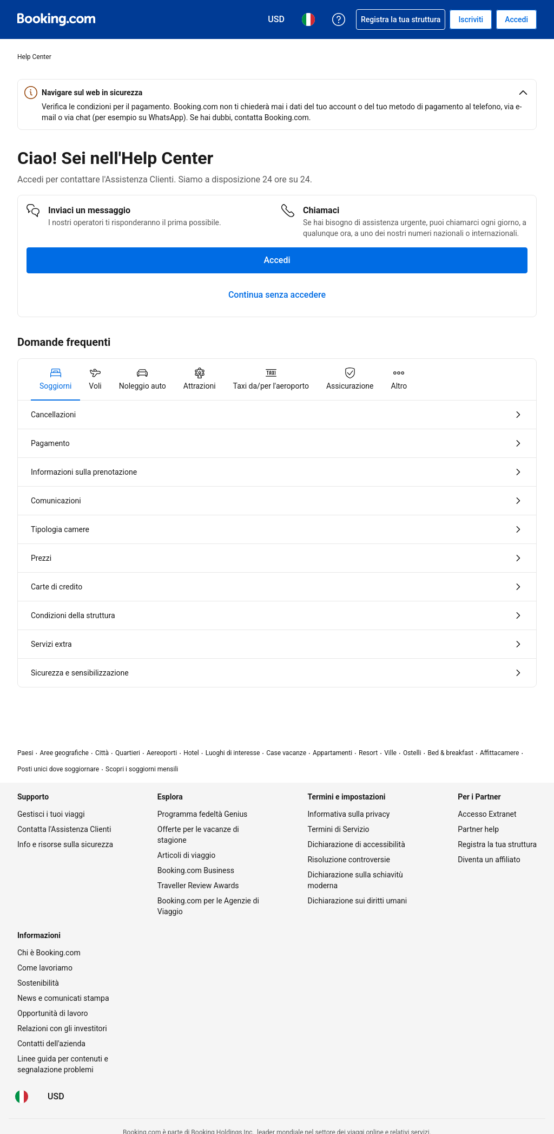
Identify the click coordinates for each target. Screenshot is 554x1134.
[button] (277, 92)
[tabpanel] (277, 544)
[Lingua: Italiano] (22, 1097)
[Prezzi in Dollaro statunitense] (56, 1097)
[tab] (55, 379)
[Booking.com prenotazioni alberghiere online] (56, 19)
